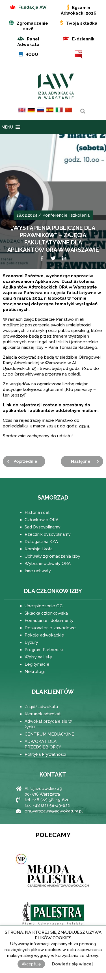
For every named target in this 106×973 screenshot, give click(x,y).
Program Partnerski (44, 649)
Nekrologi (35, 671)
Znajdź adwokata (41, 706)
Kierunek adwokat (43, 713)
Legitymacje (37, 664)
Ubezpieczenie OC (43, 605)
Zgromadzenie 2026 (32, 26)
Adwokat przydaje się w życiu (48, 724)
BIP (78, 54)
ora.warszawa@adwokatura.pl (54, 811)
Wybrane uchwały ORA (48, 563)
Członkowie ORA (42, 519)
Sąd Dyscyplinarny (42, 527)
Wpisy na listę (38, 657)
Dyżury (31, 642)
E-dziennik (83, 39)
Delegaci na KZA (41, 541)
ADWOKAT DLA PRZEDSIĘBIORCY (43, 744)
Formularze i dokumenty (49, 620)
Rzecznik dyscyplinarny (48, 534)
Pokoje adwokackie (44, 635)
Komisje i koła (39, 548)
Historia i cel (37, 512)
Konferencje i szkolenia (66, 215)
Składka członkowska (46, 613)
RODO (31, 54)
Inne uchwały (38, 570)
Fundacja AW (32, 7)
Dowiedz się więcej (72, 964)
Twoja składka (82, 23)
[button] (7, 127)
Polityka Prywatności (45, 754)
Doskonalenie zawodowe (50, 627)
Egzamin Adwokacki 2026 (78, 10)
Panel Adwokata (28, 41)
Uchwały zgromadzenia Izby (52, 556)
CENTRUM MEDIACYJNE (49, 734)
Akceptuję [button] (31, 964)
